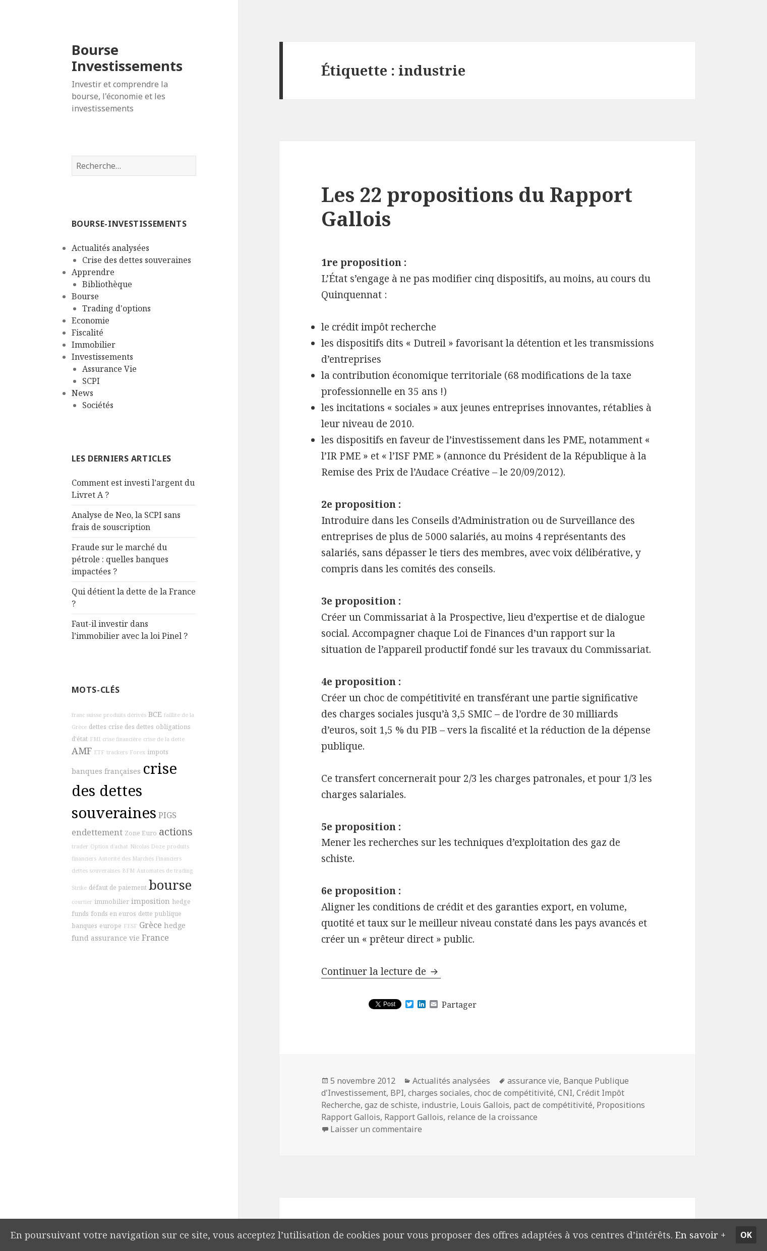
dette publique (160, 913)
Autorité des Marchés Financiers (140, 858)
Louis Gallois (484, 1104)
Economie (90, 320)
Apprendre (93, 272)
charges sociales (439, 1092)
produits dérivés (124, 714)
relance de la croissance (492, 1117)
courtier (82, 901)
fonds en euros (113, 913)
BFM (128, 870)
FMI (95, 739)
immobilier (111, 901)
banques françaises (106, 771)
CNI (565, 1092)
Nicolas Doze (147, 846)
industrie (439, 1104)
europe (110, 925)
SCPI (91, 380)
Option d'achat (109, 846)
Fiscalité (87, 332)
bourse (170, 885)
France (155, 937)
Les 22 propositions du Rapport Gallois (476, 206)
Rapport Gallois (413, 1117)
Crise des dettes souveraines (136, 260)
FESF (130, 926)
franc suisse (86, 714)
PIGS (167, 815)
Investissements (102, 356)
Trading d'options (116, 308)
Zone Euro (141, 833)
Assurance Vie (109, 368)
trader (80, 846)
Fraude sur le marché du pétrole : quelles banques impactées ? (120, 559)
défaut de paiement (118, 887)
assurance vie (115, 938)
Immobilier (93, 344)
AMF (82, 751)
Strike (79, 887)
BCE (155, 714)
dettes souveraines (96, 870)
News (82, 393)
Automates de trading (165, 870)
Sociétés (97, 405)
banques (84, 925)
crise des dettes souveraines (124, 790)
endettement (97, 832)
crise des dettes (131, 726)
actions (176, 831)
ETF (99, 752)
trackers (117, 752)
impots (157, 752)
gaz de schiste (391, 1104)
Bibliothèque (107, 284)
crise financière (121, 739)
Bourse (85, 296)
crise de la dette (164, 739)
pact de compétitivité (553, 1104)
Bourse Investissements (127, 57)
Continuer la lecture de (381, 971)
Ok (746, 1227)
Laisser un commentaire (376, 1129)
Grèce (150, 925)
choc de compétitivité (514, 1092)
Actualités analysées (110, 247)
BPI (397, 1092)
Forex (137, 752)
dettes (97, 726)
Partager (459, 1005)
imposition (150, 901)
